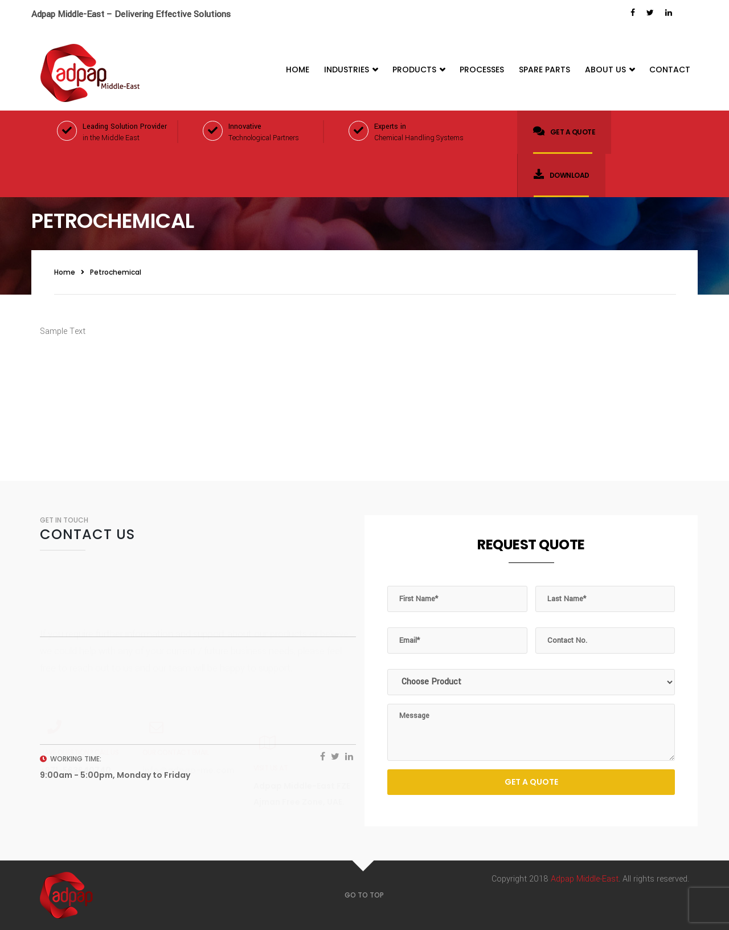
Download (561, 174)
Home (297, 69)
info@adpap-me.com (188, 735)
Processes (482, 69)
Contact (669, 69)
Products (418, 70)
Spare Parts (544, 69)
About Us (609, 70)
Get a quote (564, 131)
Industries (351, 70)
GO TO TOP (364, 895)
